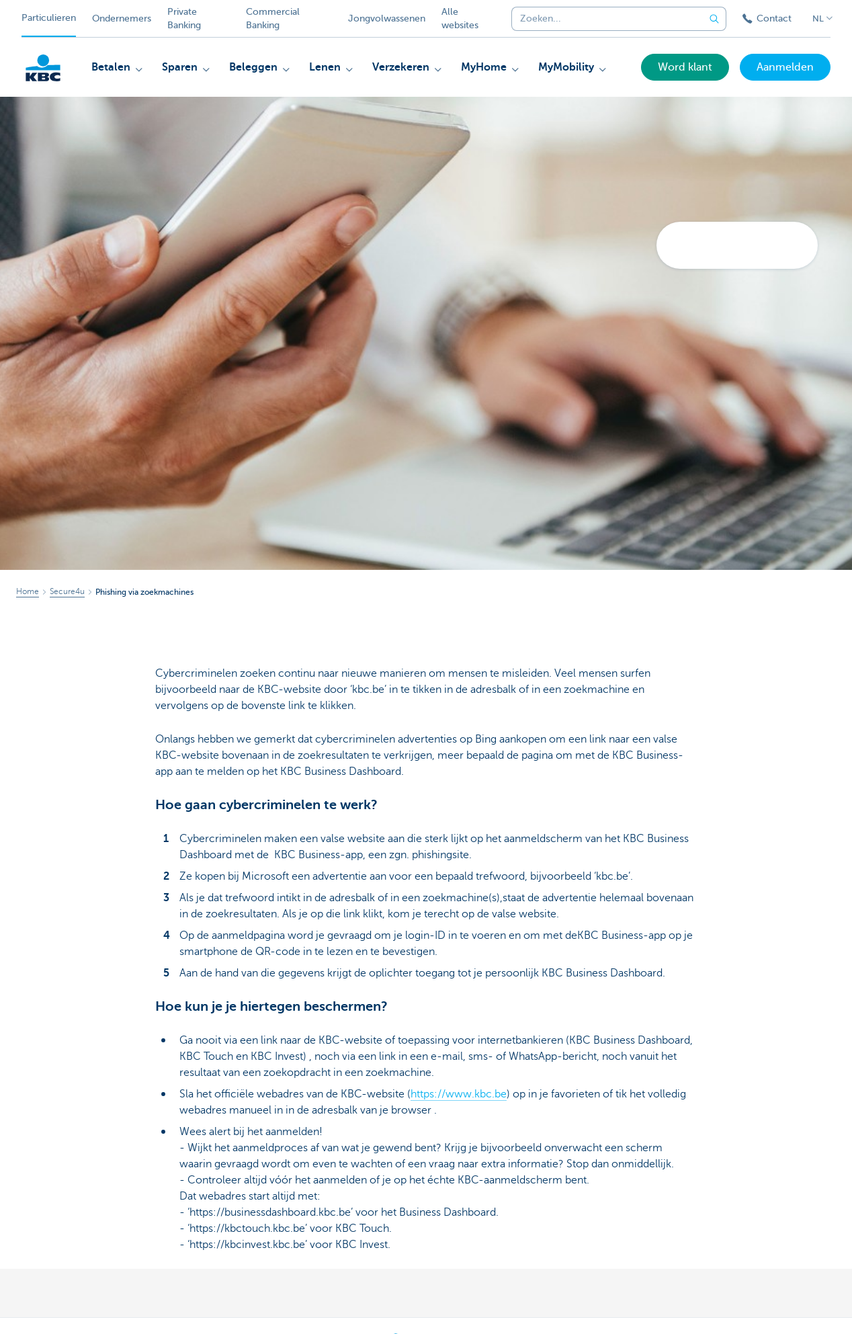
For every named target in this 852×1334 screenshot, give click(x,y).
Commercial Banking (273, 18)
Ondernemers (121, 18)
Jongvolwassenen (386, 18)
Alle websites (459, 18)
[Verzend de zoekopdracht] (714, 19)
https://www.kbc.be (459, 1094)
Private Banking (184, 18)
